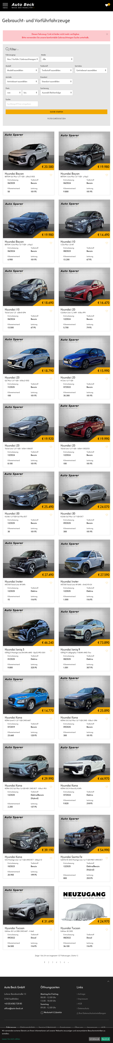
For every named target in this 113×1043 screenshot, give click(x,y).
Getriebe (78, 66)
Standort (43, 77)
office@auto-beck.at (13, 1008)
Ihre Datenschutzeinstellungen (91, 1013)
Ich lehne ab (94, 1039)
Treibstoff (44, 66)
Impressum (82, 998)
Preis (7, 88)
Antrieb (9, 77)
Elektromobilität (27, 1027)
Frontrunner (65, 1027)
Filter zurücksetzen (56, 118)
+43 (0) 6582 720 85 (13, 1003)
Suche (8, 99)
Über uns (79, 1027)
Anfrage (81, 994)
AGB (79, 1003)
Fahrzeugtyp (11, 55)
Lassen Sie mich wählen (11, 1039)
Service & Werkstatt (47, 1027)
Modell (8, 66)
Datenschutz (83, 1008)
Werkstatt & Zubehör (53, 1012)
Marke (43, 55)
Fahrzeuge (11, 1027)
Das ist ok (105, 1039)
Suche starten (56, 112)
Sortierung (44, 88)
